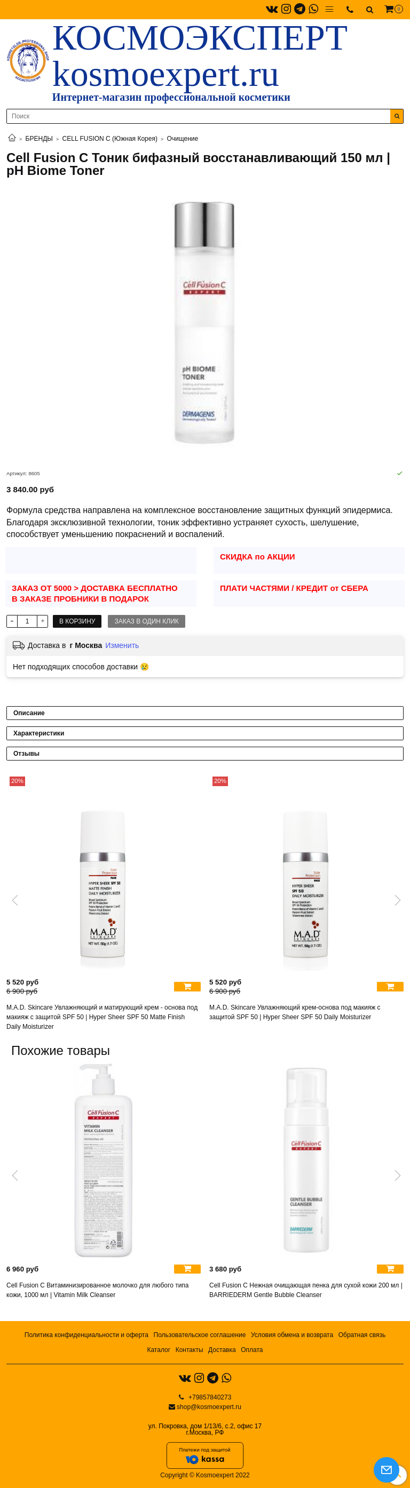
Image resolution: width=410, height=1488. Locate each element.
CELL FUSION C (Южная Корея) (109, 138)
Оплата (252, 1350)
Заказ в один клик (146, 621)
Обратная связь (361, 1335)
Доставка (222, 1350)
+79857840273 (209, 1397)
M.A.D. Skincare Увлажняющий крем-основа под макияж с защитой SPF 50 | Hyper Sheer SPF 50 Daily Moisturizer (295, 1012)
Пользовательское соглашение (200, 1335)
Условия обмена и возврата (292, 1335)
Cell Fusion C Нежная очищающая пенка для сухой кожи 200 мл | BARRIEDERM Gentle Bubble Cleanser (306, 1290)
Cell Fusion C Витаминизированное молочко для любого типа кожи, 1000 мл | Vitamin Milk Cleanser (97, 1290)
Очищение (183, 138)
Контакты (189, 1350)
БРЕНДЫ (39, 138)
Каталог (158, 1350)
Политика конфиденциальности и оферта (86, 1335)
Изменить (122, 645)
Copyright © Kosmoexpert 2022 (205, 1475)
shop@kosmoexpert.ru (209, 1407)
